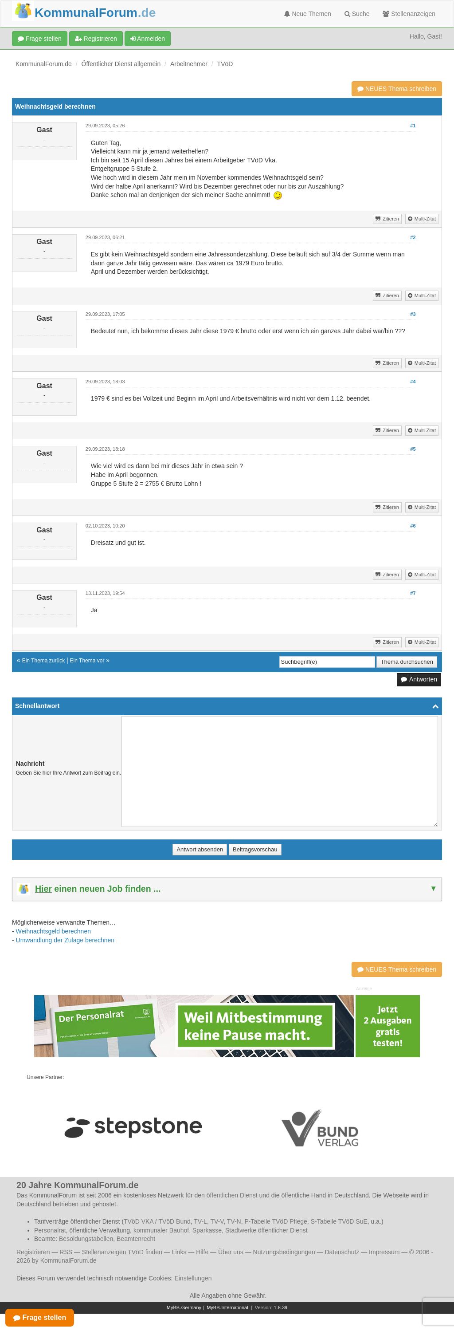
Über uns (230, 1252)
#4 (412, 381)
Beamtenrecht (136, 1238)
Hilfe (202, 1252)
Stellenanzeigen (409, 13)
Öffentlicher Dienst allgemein (121, 63)
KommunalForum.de (44, 63)
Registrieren (96, 38)
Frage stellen (40, 38)
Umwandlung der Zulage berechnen (65, 940)
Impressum (384, 1252)
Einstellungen (192, 1278)
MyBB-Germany (184, 1307)
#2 (412, 237)
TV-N (234, 1221)
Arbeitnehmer (188, 63)
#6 (412, 525)
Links (179, 1252)
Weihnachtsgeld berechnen (53, 931)
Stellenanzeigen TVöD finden (122, 1252)
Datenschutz (342, 1252)
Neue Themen (307, 13)
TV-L (200, 1221)
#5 (412, 449)
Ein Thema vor (87, 661)
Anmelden (147, 38)
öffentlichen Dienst (232, 1195)
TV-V (216, 1221)
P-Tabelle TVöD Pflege (275, 1221)
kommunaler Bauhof (161, 1230)
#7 (412, 593)
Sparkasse (207, 1230)
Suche (357, 13)
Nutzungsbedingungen (284, 1252)
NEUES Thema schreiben (396, 88)
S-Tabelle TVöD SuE (339, 1221)
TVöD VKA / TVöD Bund (157, 1221)
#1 (412, 125)
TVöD (225, 63)
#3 (412, 314)
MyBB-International (227, 1307)
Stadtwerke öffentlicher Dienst (266, 1230)
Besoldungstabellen (86, 1238)
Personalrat (50, 1230)
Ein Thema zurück (43, 661)
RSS (65, 1252)
